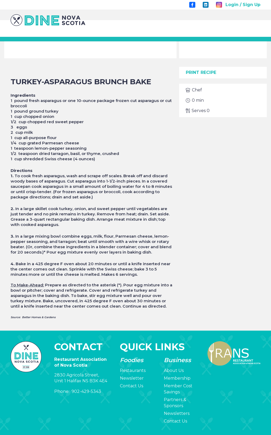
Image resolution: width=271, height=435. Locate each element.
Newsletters (176, 413)
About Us (174, 370)
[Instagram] (219, 5)
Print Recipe (201, 72)
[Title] (192, 5)
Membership (177, 378)
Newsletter (132, 378)
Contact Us (131, 385)
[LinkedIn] (206, 5)
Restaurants (133, 370)
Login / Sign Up (242, 4)
